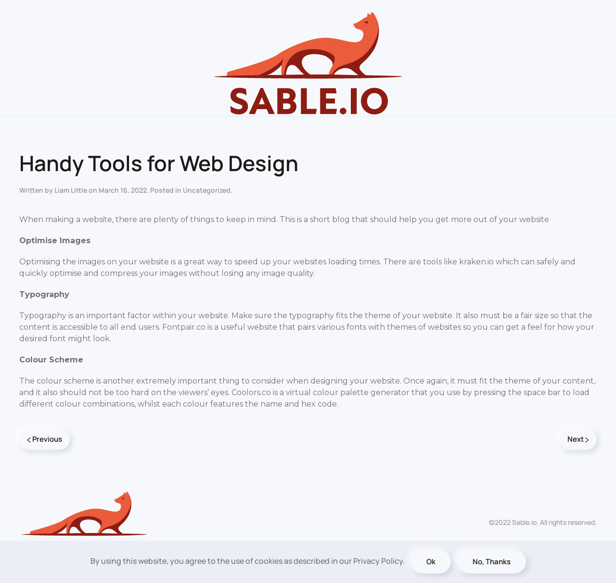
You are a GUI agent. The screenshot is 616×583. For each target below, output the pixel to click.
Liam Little (70, 190)
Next (578, 439)
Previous (44, 439)
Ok (431, 562)
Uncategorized (207, 190)
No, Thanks (492, 562)
